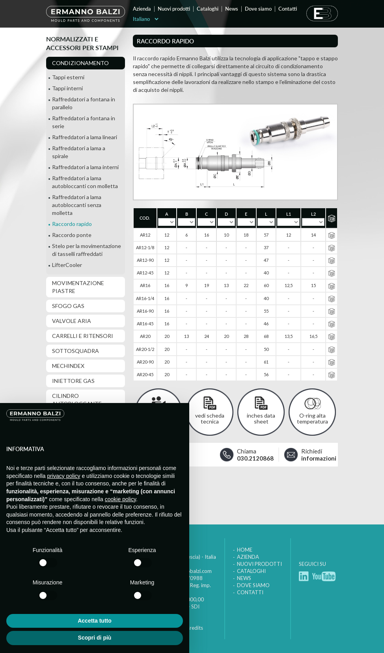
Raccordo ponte (71, 234)
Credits (194, 628)
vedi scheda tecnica (209, 418)
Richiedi (313, 454)
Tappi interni (67, 88)
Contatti (287, 9)
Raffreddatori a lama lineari (84, 137)
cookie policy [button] (120, 499)
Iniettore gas (73, 380)
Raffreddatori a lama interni (85, 167)
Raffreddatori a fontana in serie (83, 122)
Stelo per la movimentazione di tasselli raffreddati (86, 250)
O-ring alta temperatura (312, 418)
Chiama (253, 454)
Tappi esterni (68, 77)
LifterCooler (67, 264)
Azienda (142, 9)
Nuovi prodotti (174, 9)
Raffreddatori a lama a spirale (78, 152)
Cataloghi (207, 9)
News (231, 9)
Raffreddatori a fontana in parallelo (83, 103)
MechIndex (68, 365)
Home (244, 550)
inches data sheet (261, 418)
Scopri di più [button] (95, 637)
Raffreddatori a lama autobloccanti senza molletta (76, 205)
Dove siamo (258, 9)
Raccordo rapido (72, 223)
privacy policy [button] (63, 476)
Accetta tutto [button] (95, 621)
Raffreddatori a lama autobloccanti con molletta (85, 182)
